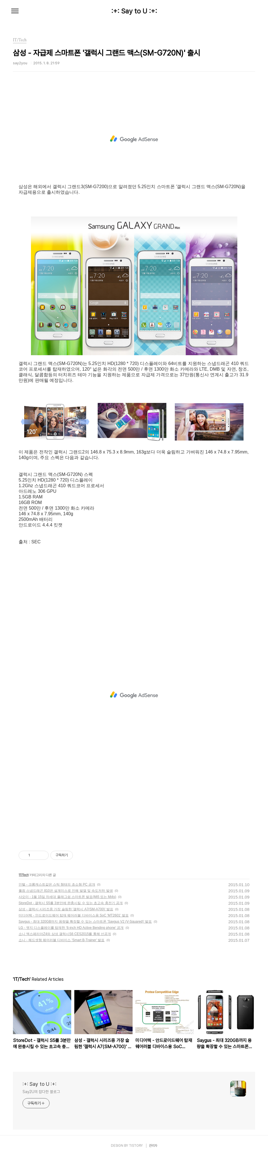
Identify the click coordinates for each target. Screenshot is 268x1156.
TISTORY (136, 1146)
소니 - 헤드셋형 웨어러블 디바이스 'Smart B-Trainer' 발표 (61, 940)
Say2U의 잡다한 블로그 (41, 1091)
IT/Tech (23, 875)
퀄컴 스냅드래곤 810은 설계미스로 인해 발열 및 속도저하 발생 (66, 891)
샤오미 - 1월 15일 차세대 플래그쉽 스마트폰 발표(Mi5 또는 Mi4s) (67, 897)
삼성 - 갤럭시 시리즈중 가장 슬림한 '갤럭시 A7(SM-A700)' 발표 (66, 909)
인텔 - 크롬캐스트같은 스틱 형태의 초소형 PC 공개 (57, 884)
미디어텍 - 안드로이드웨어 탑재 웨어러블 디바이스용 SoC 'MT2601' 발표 (74, 915)
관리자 (153, 1146)
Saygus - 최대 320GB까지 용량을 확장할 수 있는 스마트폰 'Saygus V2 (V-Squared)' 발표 (85, 922)
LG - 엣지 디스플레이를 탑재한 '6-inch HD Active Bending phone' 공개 (71, 928)
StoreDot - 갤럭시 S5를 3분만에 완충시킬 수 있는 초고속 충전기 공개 (71, 903)
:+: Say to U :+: (134, 11)
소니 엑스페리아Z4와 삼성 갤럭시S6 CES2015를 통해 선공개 (65, 934)
